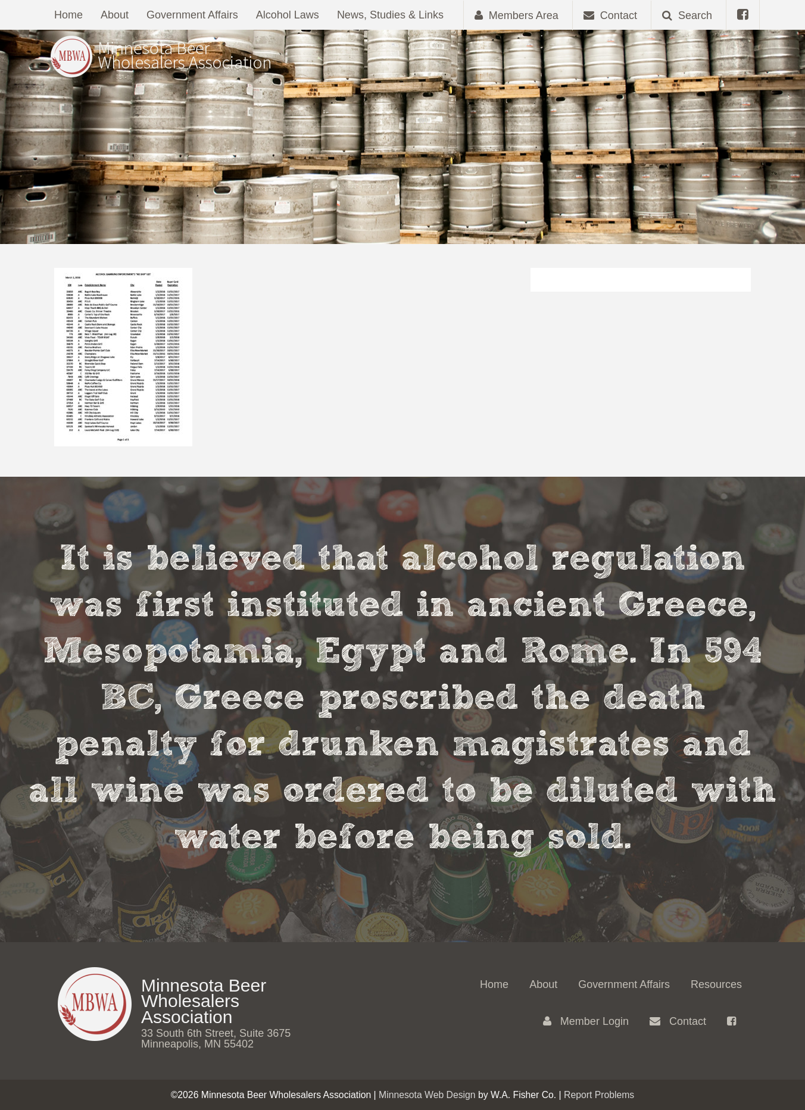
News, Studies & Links (390, 15)
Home (68, 15)
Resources (716, 984)
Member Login (586, 1021)
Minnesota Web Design (427, 1095)
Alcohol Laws (287, 15)
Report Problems (599, 1095)
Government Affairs (192, 15)
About (115, 15)
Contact (678, 1021)
